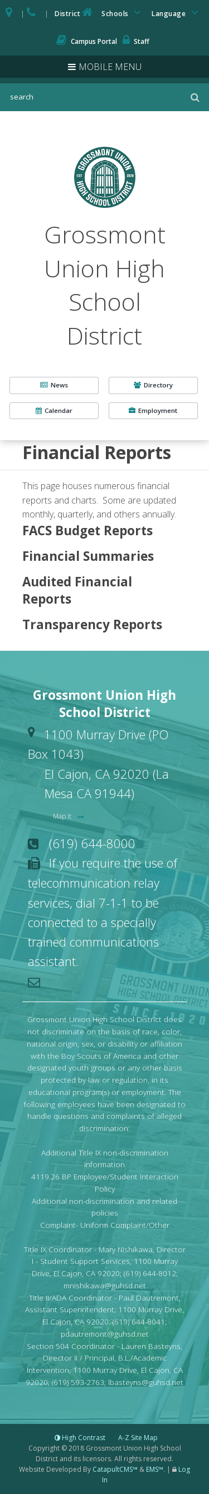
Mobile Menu (110, 67)
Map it (63, 816)
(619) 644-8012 (150, 1273)
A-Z (138, 1437)
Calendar (54, 410)
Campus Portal (86, 41)
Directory (153, 385)
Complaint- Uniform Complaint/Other (104, 1224)
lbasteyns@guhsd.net (145, 1382)
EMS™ (154, 1469)
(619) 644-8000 (92, 843)
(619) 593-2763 (78, 1382)
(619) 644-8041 (139, 1321)
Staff (136, 41)
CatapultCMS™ (115, 1469)
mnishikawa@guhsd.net (105, 1285)
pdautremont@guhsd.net (105, 1333)
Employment (153, 410)
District (75, 12)
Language (177, 12)
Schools (123, 12)
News (54, 385)
